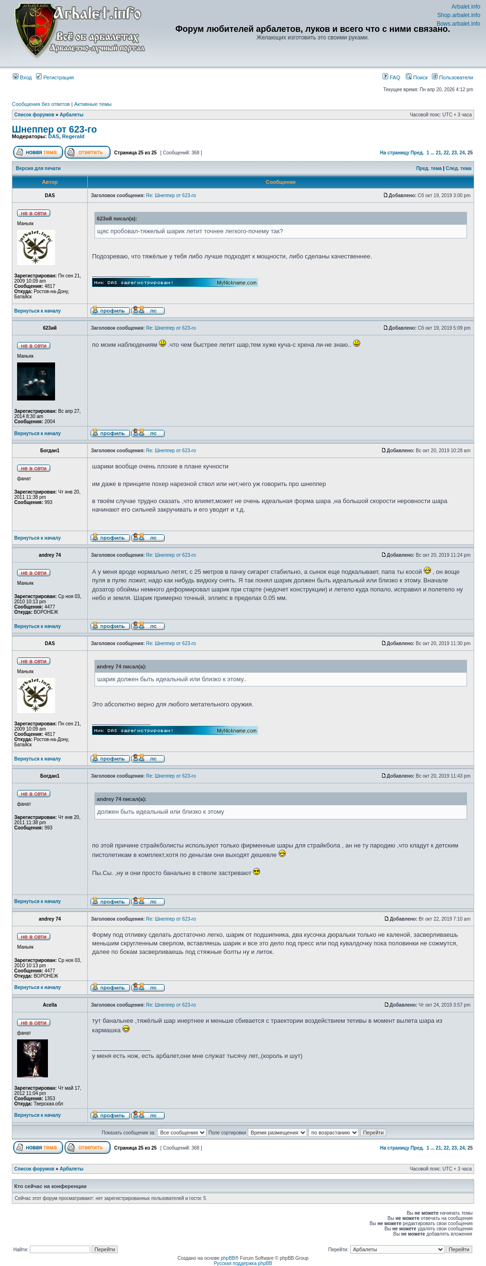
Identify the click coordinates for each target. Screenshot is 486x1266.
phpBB (228, 1258)
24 (462, 152)
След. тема (458, 168)
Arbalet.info (465, 6)
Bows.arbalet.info (458, 23)
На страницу (395, 152)
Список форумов (34, 114)
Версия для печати (38, 168)
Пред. (417, 152)
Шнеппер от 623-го (54, 129)
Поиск (417, 77)
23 (454, 152)
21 (438, 152)
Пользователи (452, 77)
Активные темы (93, 104)
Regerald (73, 136)
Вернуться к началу (37, 311)
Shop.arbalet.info (458, 15)
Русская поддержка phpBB (243, 1263)
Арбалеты (72, 114)
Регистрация (55, 77)
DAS (53, 136)
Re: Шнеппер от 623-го (171, 195)
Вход (22, 77)
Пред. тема (429, 168)
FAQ (391, 77)
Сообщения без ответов (41, 104)
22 (446, 152)
